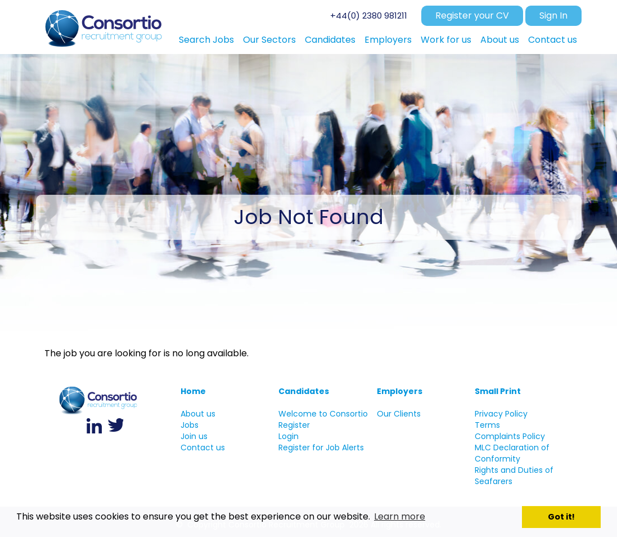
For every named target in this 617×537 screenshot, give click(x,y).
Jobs (190, 425)
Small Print (498, 391)
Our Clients (399, 413)
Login (288, 436)
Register (294, 425)
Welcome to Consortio (323, 413)
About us (198, 413)
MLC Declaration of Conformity (512, 453)
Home (193, 391)
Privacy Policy (501, 413)
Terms (487, 425)
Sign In (553, 15)
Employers (399, 391)
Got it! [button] (561, 516)
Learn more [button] (399, 516)
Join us (194, 436)
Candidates (303, 391)
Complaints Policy (510, 436)
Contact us (203, 447)
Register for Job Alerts (321, 447)
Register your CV (472, 15)
